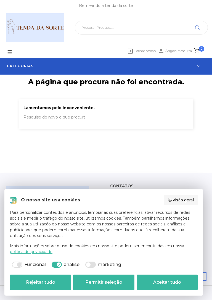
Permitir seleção (103, 282)
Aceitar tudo (167, 282)
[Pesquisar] (141, 28)
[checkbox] (28, 264)
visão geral (181, 200)
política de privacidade (31, 251)
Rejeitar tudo (40, 282)
